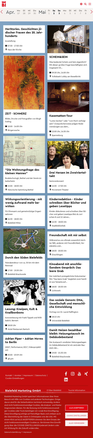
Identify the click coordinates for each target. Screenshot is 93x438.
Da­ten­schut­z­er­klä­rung (12, 432)
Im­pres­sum (28, 375)
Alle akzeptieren (76, 408)
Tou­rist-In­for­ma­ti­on (76, 390)
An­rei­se (17, 375)
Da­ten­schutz (40, 375)
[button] (81, 4)
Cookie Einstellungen (77, 415)
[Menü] (89, 4)
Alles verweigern (76, 423)
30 (34, 12)
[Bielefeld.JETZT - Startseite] (4, 4)
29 (29, 12)
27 (18, 12)
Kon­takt (8, 375)
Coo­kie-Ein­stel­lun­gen (14, 378)
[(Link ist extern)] (66, 374)
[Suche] (85, 4)
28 (24, 12)
